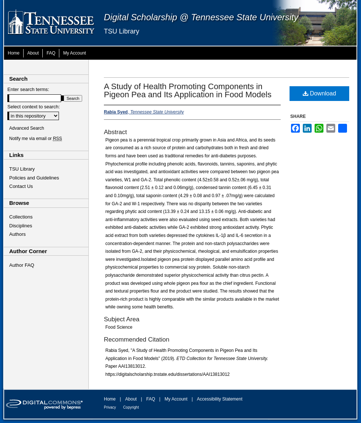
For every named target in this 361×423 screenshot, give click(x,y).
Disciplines (20, 225)
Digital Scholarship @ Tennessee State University (201, 17)
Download (319, 93)
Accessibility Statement (219, 399)
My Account (176, 399)
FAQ (150, 399)
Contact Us (21, 186)
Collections (21, 217)
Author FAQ (21, 265)
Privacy (110, 407)
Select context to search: (33, 106)
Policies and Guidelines (34, 178)
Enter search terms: (28, 89)
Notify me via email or (35, 138)
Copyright (131, 407)
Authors (17, 234)
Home (110, 399)
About (131, 399)
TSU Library (121, 31)
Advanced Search (26, 128)
